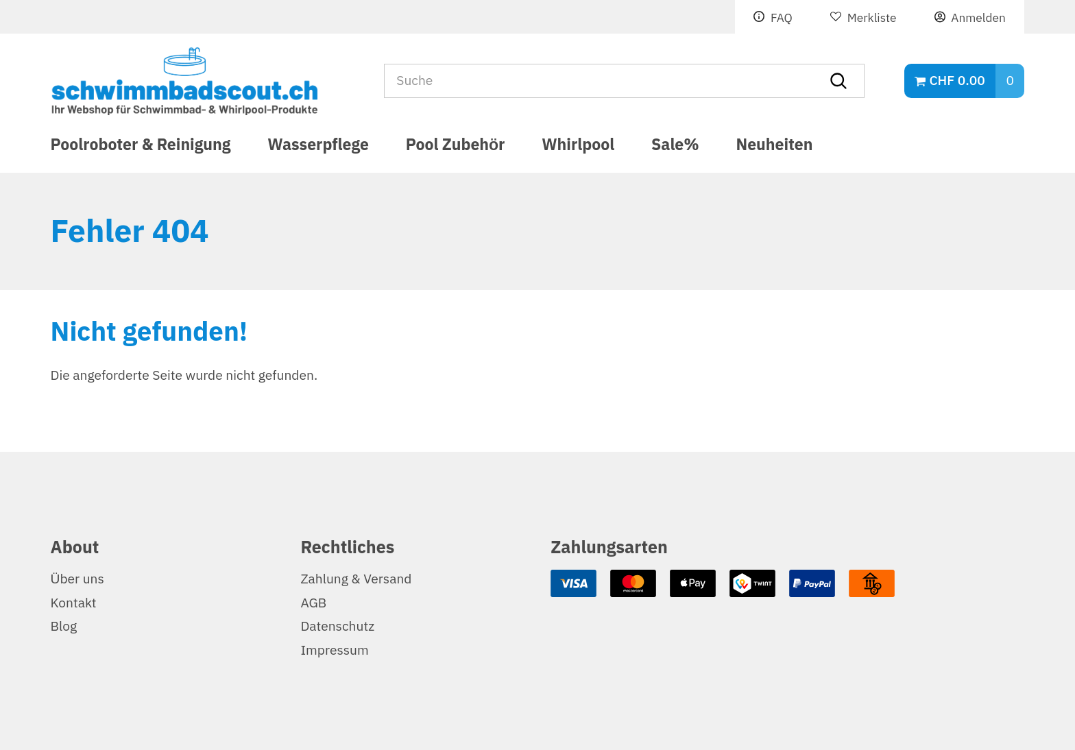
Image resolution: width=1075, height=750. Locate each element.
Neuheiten (774, 147)
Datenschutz (337, 626)
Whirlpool (578, 147)
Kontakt (74, 603)
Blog (64, 626)
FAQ (782, 18)
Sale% (675, 147)
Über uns (77, 579)
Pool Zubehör (455, 147)
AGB (313, 603)
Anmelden (978, 18)
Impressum (334, 650)
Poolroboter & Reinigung (141, 147)
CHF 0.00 (957, 80)
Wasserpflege (318, 147)
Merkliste (872, 18)
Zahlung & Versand (355, 579)
